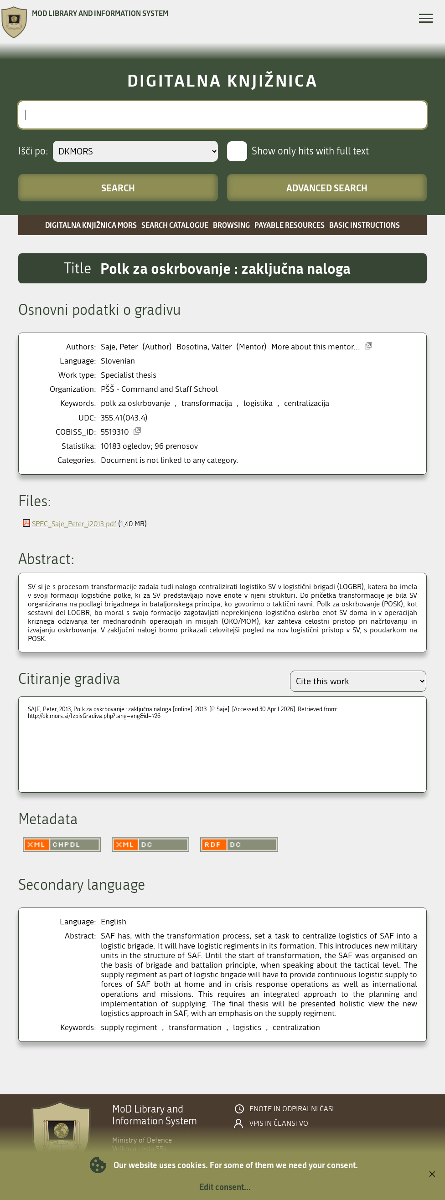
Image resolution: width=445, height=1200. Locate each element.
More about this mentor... (315, 347)
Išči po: (33, 151)
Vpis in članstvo (278, 1123)
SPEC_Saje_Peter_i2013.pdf (74, 523)
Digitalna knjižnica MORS (91, 225)
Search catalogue (174, 225)
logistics (247, 1027)
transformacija (206, 403)
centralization (296, 1027)
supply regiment (129, 1027)
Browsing (231, 225)
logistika (258, 403)
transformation (195, 1027)
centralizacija (306, 403)
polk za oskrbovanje (135, 403)
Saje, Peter (119, 347)
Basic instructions (364, 225)
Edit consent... (225, 1187)
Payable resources (289, 225)
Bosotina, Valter (204, 347)
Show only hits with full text (310, 151)
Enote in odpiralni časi (291, 1109)
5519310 (115, 432)
